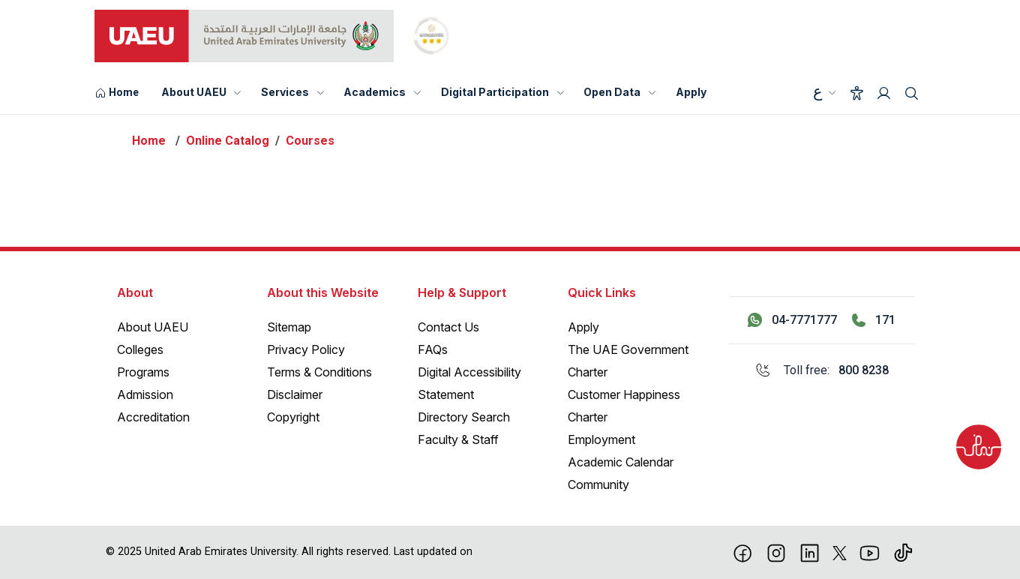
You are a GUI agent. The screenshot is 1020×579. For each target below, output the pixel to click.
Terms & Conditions (319, 372)
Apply (691, 92)
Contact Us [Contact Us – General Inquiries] (448, 327)
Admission (145, 394)
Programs (143, 372)
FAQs (433, 349)
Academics (375, 92)
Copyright (293, 417)
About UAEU (193, 92)
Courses (310, 141)
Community (598, 484)
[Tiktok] (903, 552)
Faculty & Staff (458, 439)
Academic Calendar (621, 462)
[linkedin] (809, 552)
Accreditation (153, 417)
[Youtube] (869, 552)
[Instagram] (777, 552)
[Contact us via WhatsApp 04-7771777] (792, 320)
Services (285, 92)
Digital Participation (495, 92)
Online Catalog (227, 141)
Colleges (140, 349)
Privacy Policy (306, 349)
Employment (601, 439)
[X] (839, 552)
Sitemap (289, 327)
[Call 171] (874, 320)
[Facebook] (743, 552)
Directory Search (464, 417)
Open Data (612, 92)
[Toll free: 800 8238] (821, 370)
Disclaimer (294, 394)
